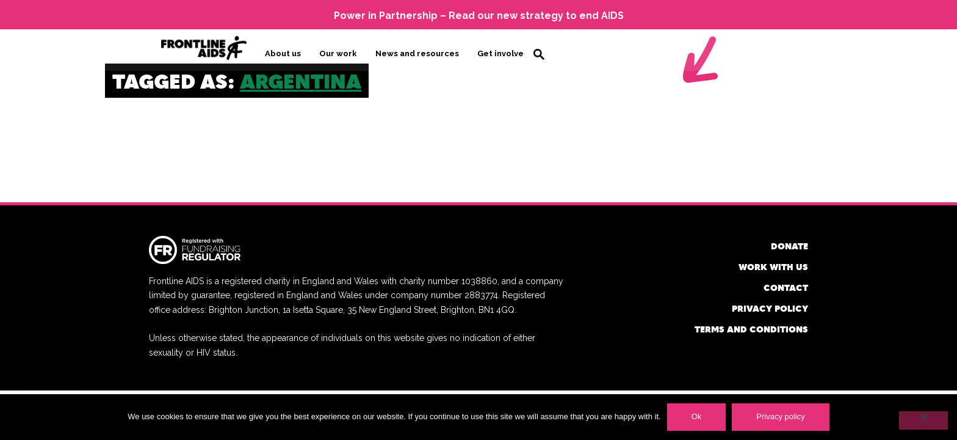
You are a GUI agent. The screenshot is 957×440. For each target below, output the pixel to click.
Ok (697, 416)
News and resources (417, 52)
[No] (923, 420)
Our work (338, 52)
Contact (786, 286)
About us (283, 52)
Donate (789, 244)
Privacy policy (770, 307)
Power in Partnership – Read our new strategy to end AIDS (479, 15)
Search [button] (538, 53)
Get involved (503, 52)
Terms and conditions (751, 327)
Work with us (773, 265)
